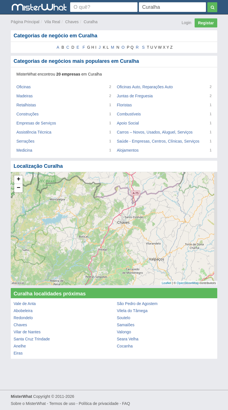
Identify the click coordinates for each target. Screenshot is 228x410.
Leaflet (166, 283)
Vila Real (52, 22)
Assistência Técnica (33, 132)
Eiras (18, 353)
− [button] (18, 188)
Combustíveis (129, 114)
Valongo (124, 332)
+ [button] (18, 179)
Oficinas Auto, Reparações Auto (145, 87)
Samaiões (125, 325)
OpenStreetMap (188, 283)
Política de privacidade (99, 403)
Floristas (124, 105)
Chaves (72, 22)
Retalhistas (26, 105)
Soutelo (123, 317)
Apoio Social (128, 123)
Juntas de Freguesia (135, 96)
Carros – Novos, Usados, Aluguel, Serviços (155, 132)
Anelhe (20, 346)
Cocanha (125, 346)
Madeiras (24, 96)
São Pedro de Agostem (137, 303)
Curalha (91, 22)
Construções (27, 114)
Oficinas (23, 87)
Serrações (25, 141)
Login (186, 22)
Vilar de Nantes (27, 332)
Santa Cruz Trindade (32, 339)
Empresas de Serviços (36, 123)
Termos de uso (62, 403)
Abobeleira (23, 310)
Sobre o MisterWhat (28, 403)
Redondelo (23, 317)
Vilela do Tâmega (132, 310)
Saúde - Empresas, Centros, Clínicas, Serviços (158, 141)
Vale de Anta (25, 303)
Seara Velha (127, 339)
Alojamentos (128, 150)
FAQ (126, 403)
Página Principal (25, 22)
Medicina (24, 150)
